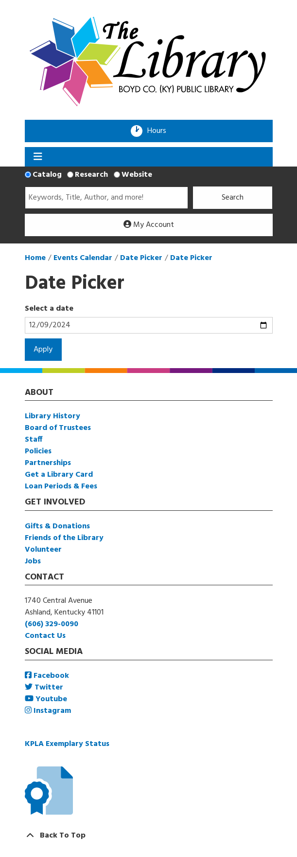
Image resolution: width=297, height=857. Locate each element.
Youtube (46, 699)
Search (233, 197)
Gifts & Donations (57, 526)
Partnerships (48, 463)
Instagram (48, 711)
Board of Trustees (58, 428)
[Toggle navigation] (38, 156)
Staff (33, 439)
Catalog (47, 175)
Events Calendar (82, 258)
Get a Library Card (59, 474)
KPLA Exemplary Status (67, 744)
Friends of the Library (64, 538)
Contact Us (45, 636)
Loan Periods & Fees (61, 486)
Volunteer (43, 549)
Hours (160, 131)
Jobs (33, 561)
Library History (52, 416)
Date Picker (141, 258)
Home (35, 258)
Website (137, 175)
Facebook (47, 676)
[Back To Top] (149, 835)
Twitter (44, 687)
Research (91, 175)
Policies (38, 451)
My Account (148, 225)
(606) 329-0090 (51, 624)
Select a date (49, 309)
